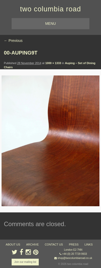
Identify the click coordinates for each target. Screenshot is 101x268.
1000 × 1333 (53, 63)
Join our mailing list (25, 262)
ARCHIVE (32, 244)
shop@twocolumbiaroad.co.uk (75, 258)
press (74, 244)
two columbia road (50, 9)
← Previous (13, 41)
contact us (54, 244)
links (88, 244)
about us (13, 244)
